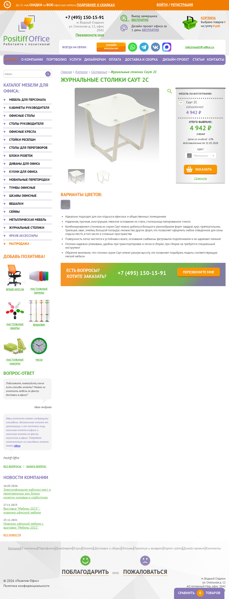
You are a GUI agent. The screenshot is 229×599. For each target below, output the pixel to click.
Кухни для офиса (23, 172)
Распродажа (19, 244)
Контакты (215, 59)
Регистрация (182, 5)
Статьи (198, 59)
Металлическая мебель (27, 220)
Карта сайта (173, 548)
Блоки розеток (21, 156)
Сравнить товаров (199, 593)
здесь (17, 445)
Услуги (75, 59)
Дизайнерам (95, 59)
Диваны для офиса (24, 164)
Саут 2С (191, 102)
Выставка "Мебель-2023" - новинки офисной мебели (22, 510)
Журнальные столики (26, 228)
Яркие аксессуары (23, 236)
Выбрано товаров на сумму (213, 24)
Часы (39, 359)
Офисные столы (22, 116)
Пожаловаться (145, 571)
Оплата (115, 59)
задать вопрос (36, 466)
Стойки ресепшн (22, 140)
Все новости (12, 535)
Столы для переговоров (28, 148)
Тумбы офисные (22, 188)
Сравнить (200, 178)
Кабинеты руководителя (29, 108)
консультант (111, 46)
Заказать (203, 169)
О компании (32, 59)
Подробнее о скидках (96, 5)
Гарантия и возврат (148, 548)
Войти (162, 5)
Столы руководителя (26, 124)
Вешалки (16, 204)
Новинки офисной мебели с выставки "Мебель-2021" (23, 526)
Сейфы (14, 212)
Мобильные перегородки (29, 180)
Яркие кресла (15, 289)
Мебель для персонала (27, 100)
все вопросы (12, 466)
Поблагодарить (85, 571)
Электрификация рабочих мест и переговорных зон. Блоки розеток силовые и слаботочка (27, 493)
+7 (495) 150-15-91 (84, 17)
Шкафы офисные (22, 196)
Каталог (11, 59)
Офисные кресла (22, 132)
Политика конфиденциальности (26, 586)
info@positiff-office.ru (199, 47)
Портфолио (56, 59)
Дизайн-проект (176, 59)
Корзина (208, 18)
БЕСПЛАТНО (139, 20)
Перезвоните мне (90, 34)
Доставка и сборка (141, 59)
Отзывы (127, 548)
